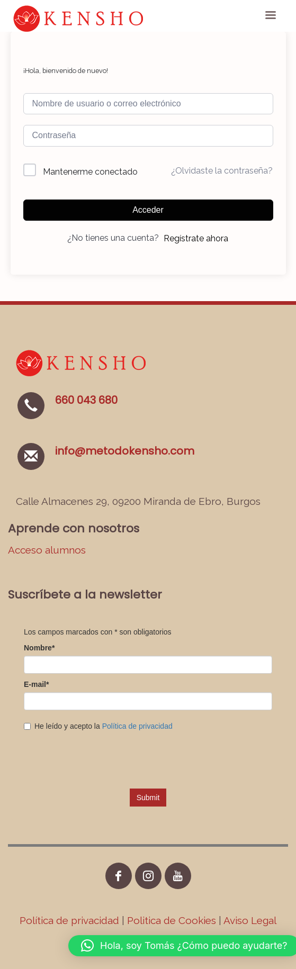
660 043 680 (86, 400)
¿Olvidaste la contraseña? (222, 171)
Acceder (148, 209)
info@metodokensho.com (124, 450)
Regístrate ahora (196, 238)
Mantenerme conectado (90, 172)
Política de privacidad (71, 920)
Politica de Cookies (171, 920)
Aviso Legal (249, 920)
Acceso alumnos (47, 550)
